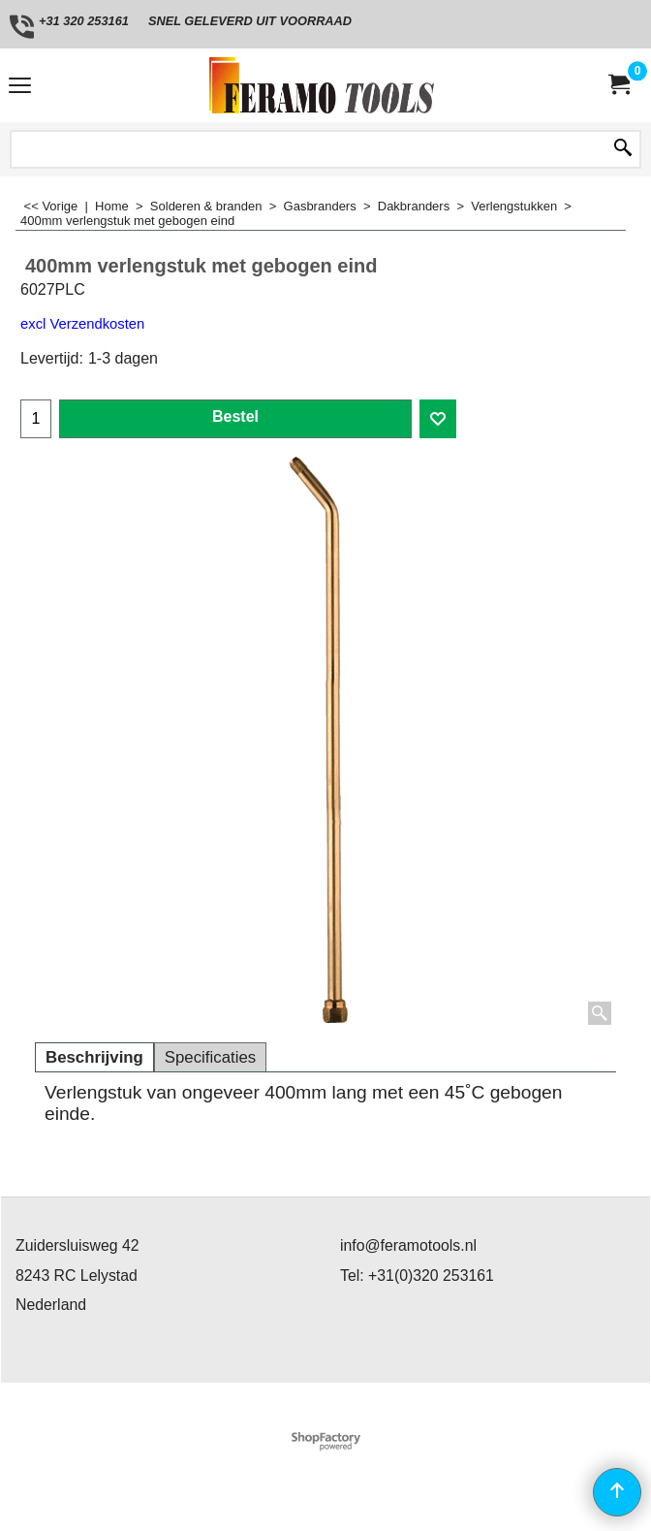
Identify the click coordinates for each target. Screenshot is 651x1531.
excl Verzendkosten (82, 324)
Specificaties (210, 1057)
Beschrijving (94, 1057)
